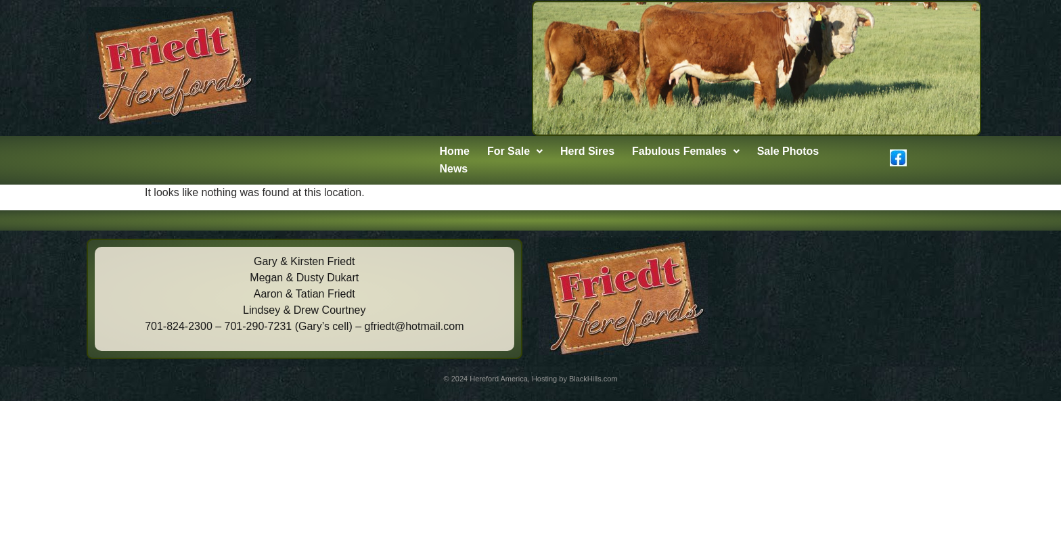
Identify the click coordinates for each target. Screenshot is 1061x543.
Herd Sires (587, 151)
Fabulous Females (686, 151)
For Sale (515, 151)
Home (454, 151)
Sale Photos (788, 151)
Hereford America (499, 379)
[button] (514, 151)
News (453, 168)
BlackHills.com (593, 379)
